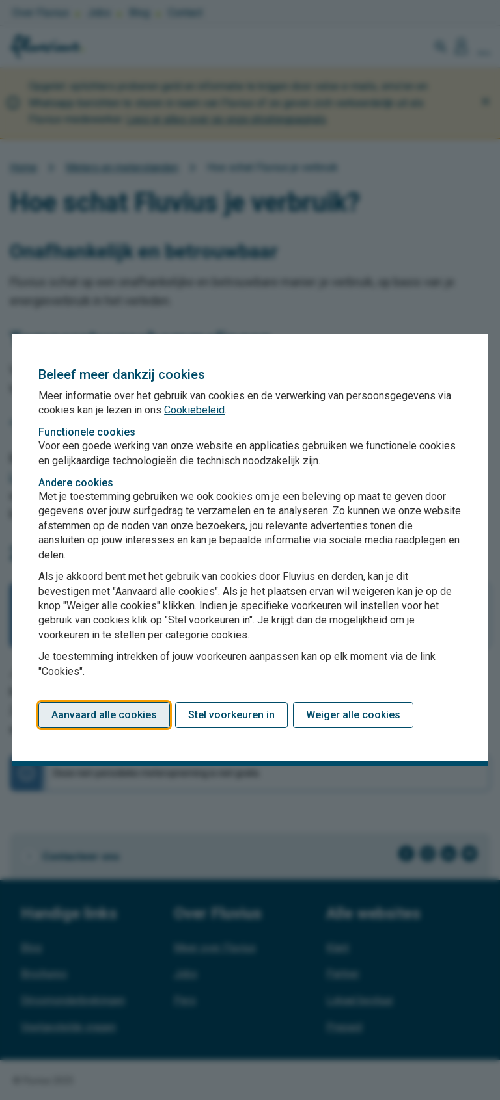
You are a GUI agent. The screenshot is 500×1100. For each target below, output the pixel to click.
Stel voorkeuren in (231, 715)
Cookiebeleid (194, 410)
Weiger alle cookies (353, 715)
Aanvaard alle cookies (104, 715)
